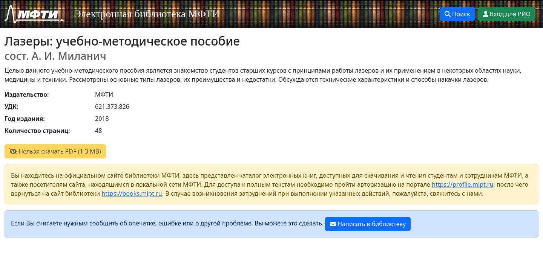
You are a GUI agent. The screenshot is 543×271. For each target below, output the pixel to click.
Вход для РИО (507, 14)
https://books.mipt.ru (131, 193)
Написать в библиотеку (368, 224)
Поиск (457, 14)
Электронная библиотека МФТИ (147, 14)
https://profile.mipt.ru (463, 184)
